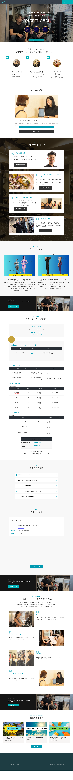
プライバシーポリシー (16, 766)
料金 (40, 2)
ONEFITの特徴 (26, 2)
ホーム (10, 761)
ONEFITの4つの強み (34, 2)
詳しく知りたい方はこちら (36, 131)
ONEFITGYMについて (17, 2)
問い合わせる (14, 307)
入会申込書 (58, 2)
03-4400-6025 (21, 528)
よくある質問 (46, 2)
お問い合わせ (52, 2)
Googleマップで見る (37, 567)
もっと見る (36, 126)
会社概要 (10, 766)
